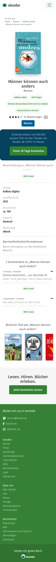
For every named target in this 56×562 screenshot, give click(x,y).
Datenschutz (9, 523)
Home (7, 21)
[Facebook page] (28, 423)
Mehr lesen (29, 288)
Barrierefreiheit (10, 468)
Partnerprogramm (12, 506)
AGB (5, 527)
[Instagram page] (28, 429)
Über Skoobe (9, 489)
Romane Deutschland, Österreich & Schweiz (28, 104)
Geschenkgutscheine (13, 456)
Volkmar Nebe (28, 21)
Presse (6, 497)
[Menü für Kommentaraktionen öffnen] (52, 271)
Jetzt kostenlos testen (28, 389)
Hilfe (5, 464)
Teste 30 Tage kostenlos (28, 151)
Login (5, 472)
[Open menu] (49, 5)
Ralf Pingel (36, 97)
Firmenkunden (10, 510)
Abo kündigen (9, 535)
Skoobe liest (9, 476)
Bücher (16, 21)
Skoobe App (9, 452)
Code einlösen (10, 460)
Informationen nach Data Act (17, 531)
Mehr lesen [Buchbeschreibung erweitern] (29, 176)
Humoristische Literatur (28, 110)
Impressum (8, 539)
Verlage (7, 501)
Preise (6, 447)
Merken (28, 123)
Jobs (5, 493)
